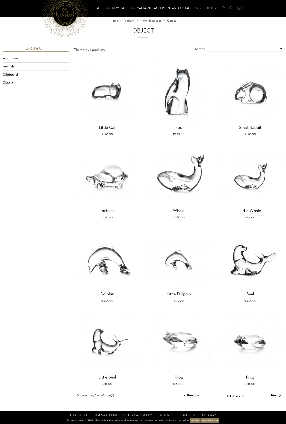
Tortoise (107, 211)
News (172, 8)
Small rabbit (250, 128)
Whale (178, 211)
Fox (178, 128)
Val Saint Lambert (151, 8)
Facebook (188, 415)
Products (102, 8)
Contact (185, 8)
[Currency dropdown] (211, 8)
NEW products (123, 8)
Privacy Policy (142, 415)
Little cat (107, 128)
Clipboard (10, 74)
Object (35, 49)
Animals (8, 66)
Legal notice (79, 415)
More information (209, 420)
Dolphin (107, 294)
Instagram (209, 415)
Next (276, 395)
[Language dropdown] (198, 8)
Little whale (250, 211)
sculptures (10, 58)
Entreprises (167, 415)
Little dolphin (179, 294)
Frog (179, 377)
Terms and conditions (110, 415)
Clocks (8, 83)
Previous (191, 395)
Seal (250, 294)
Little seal (107, 377)
